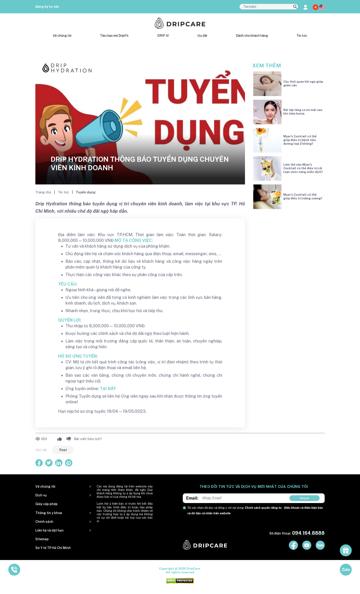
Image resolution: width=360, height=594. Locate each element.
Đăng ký (304, 498)
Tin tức (301, 35)
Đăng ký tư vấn (47, 6)
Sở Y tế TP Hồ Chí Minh (53, 548)
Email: (192, 498)
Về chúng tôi (62, 35)
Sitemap (42, 539)
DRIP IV (163, 35)
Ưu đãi (202, 35)
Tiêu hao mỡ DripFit (114, 35)
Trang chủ (43, 192)
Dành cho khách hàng (252, 35)
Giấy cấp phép (46, 504)
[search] (295, 7)
